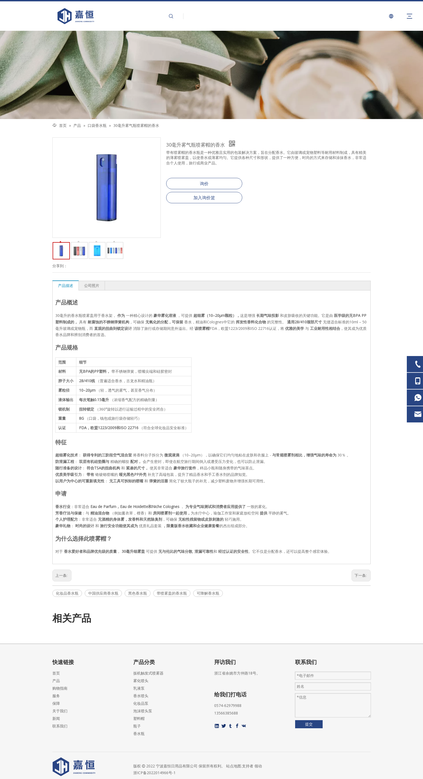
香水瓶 (139, 733)
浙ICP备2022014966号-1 (154, 772)
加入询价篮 (204, 198)
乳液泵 (139, 688)
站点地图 (233, 765)
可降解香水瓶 (208, 593)
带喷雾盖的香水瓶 (172, 593)
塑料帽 (139, 718)
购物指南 (59, 688)
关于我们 (59, 710)
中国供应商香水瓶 (103, 593)
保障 (56, 703)
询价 (204, 184)
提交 (309, 724)
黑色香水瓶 (137, 593)
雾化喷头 (140, 680)
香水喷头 (140, 695)
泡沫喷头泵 (142, 710)
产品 (56, 680)
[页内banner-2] (211, 75)
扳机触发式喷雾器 (148, 673)
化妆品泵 (140, 703)
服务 (56, 695)
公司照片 (91, 285)
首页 (56, 673)
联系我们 (59, 726)
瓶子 (137, 726)
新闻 (56, 718)
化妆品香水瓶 (67, 593)
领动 (258, 765)
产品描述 (65, 285)
